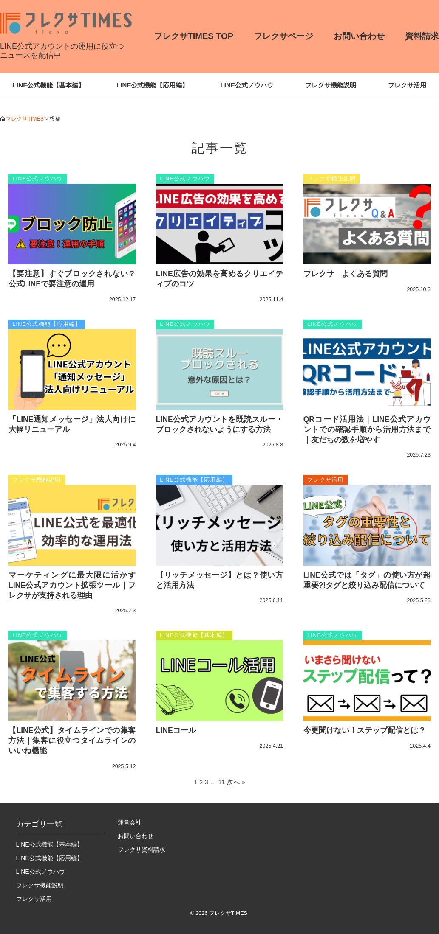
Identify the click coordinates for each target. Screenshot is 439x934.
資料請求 (422, 36)
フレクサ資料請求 (141, 849)
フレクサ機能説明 (330, 85)
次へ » (236, 781)
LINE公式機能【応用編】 (152, 85)
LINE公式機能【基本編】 (49, 85)
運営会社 (130, 822)
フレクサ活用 (407, 85)
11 (221, 781)
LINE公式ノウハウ (247, 85)
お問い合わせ (359, 36)
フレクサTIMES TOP (193, 36)
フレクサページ (283, 36)
